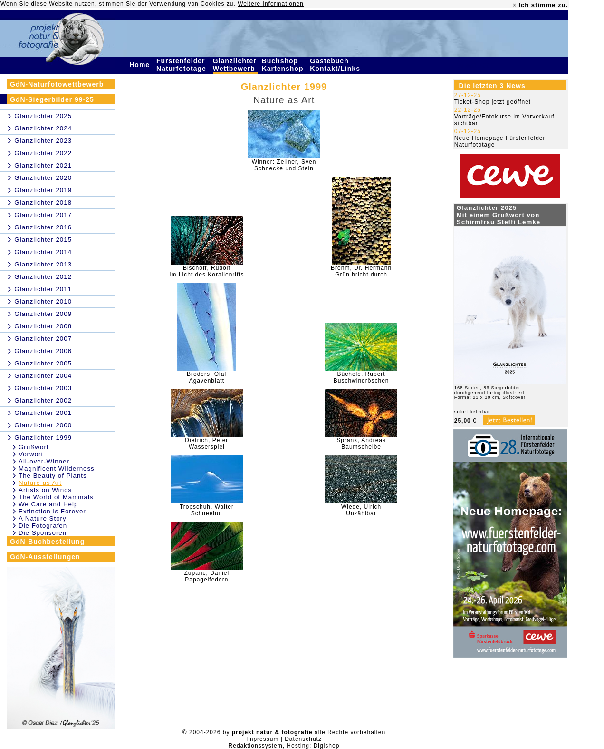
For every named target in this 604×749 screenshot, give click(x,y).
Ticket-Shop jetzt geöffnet (492, 102)
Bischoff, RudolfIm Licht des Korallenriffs (206, 271)
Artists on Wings (45, 489)
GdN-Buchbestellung (47, 541)
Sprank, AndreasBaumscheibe (361, 443)
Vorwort (31, 454)
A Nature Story (43, 518)
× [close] (515, 5)
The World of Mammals (56, 497)
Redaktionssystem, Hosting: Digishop (284, 745)
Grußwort (34, 447)
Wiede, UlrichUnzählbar (361, 510)
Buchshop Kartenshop (284, 64)
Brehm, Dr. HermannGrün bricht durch (361, 271)
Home (140, 65)
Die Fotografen (43, 525)
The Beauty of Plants (53, 475)
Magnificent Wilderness (57, 468)
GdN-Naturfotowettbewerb (57, 84)
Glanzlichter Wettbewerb (235, 64)
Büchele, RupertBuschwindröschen (361, 377)
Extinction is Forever (52, 511)
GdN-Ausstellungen (45, 557)
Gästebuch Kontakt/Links (336, 64)
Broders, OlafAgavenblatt (207, 377)
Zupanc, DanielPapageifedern (206, 576)
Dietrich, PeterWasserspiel (206, 443)
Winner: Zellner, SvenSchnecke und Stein (284, 165)
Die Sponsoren (43, 532)
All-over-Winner (44, 461)
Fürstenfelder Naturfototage (182, 64)
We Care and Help (48, 504)
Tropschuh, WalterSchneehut (207, 510)
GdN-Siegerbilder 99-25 (52, 99)
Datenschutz (303, 739)
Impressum (262, 739)
